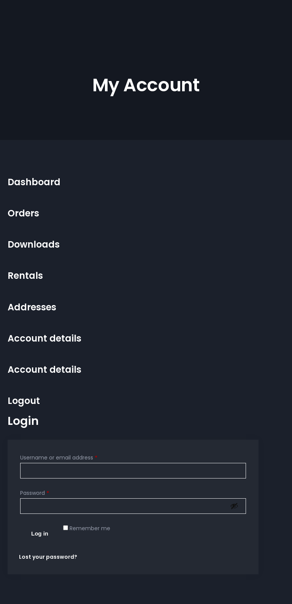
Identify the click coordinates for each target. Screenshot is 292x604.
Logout (24, 400)
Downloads (34, 244)
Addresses (32, 307)
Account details (44, 338)
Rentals (25, 275)
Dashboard (34, 182)
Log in (39, 533)
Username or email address (58, 457)
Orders (23, 213)
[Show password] (234, 506)
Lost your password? (48, 557)
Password (34, 493)
